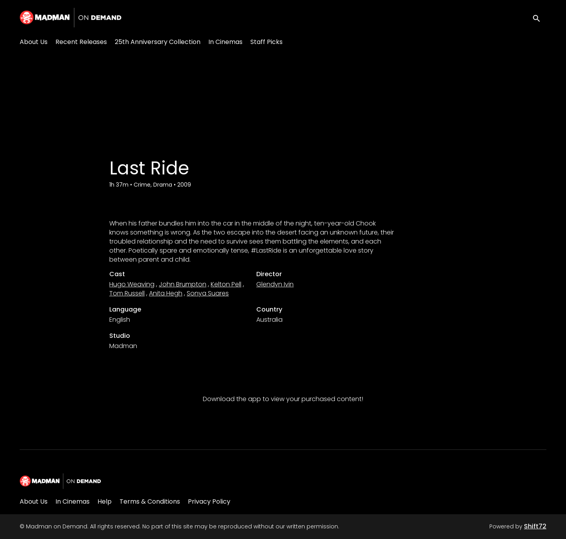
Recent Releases (81, 41)
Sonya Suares (208, 293)
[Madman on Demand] (60, 481)
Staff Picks (266, 41)
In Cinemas (225, 41)
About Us (34, 41)
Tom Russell (127, 293)
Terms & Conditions (149, 501)
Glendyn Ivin (275, 284)
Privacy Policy (209, 501)
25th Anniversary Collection (157, 41)
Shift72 (535, 526)
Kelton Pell (226, 284)
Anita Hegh (165, 293)
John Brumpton (182, 284)
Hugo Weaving (131, 284)
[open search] (539, 17)
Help (104, 501)
